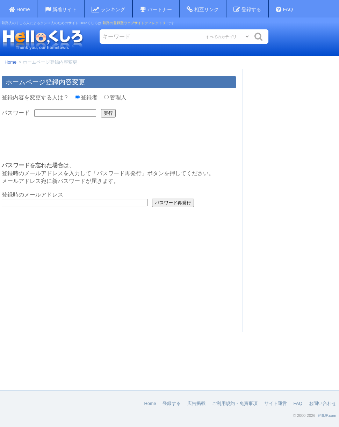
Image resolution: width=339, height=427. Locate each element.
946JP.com (326, 415)
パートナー (156, 10)
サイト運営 (275, 403)
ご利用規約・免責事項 (235, 403)
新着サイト (60, 10)
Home (10, 62)
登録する (247, 10)
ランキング (108, 10)
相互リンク (203, 10)
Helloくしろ (43, 39)
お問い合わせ (322, 403)
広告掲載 (196, 403)
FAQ (284, 10)
